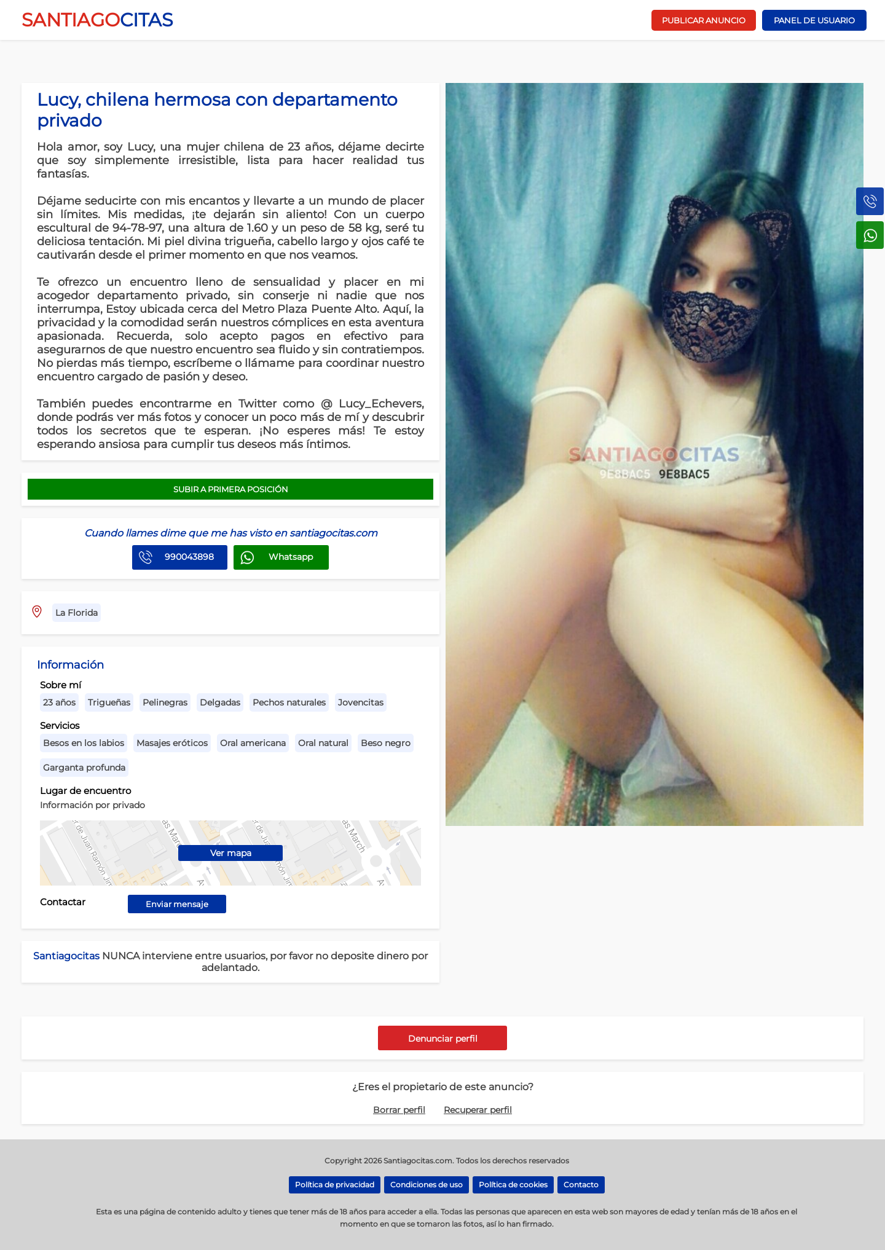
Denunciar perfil (443, 1038)
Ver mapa (230, 853)
